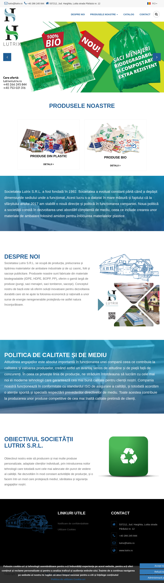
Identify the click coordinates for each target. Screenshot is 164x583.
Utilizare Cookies (67, 529)
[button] (151, 3)
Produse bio (115, 157)
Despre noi (78, 14)
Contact (145, 14)
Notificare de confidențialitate (73, 523)
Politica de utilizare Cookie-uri (68, 579)
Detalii (48, 164)
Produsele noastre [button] (104, 14)
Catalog (128, 14)
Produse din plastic (48, 156)
